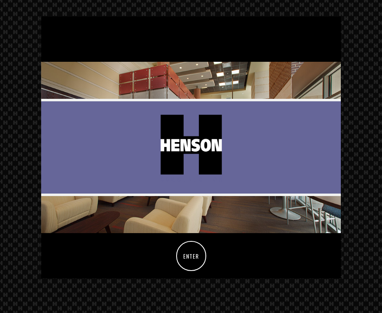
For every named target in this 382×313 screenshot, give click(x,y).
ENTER (191, 256)
